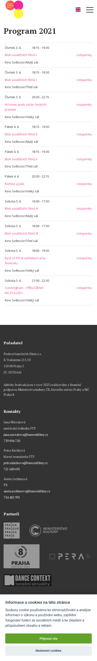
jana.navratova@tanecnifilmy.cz (26, 434)
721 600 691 (12, 469)
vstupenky (84, 55)
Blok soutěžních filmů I (21, 55)
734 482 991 (12, 497)
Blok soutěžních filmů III (21, 208)
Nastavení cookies (49, 650)
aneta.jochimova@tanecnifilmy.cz (27, 491)
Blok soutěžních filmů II (21, 134)
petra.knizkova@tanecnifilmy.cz (26, 463)
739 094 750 (12, 441)
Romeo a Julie (14, 184)
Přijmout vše (48, 638)
